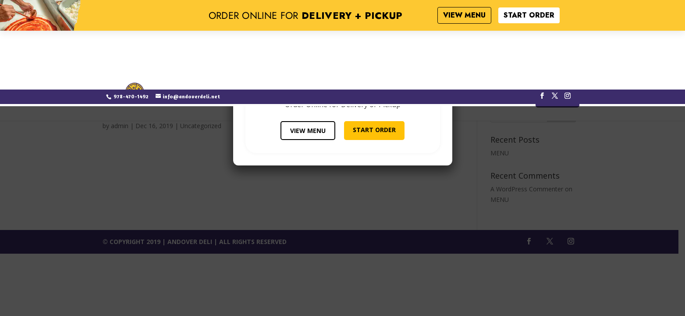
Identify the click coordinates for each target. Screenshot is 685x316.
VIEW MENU (308, 130)
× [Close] (442, 53)
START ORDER (374, 130)
